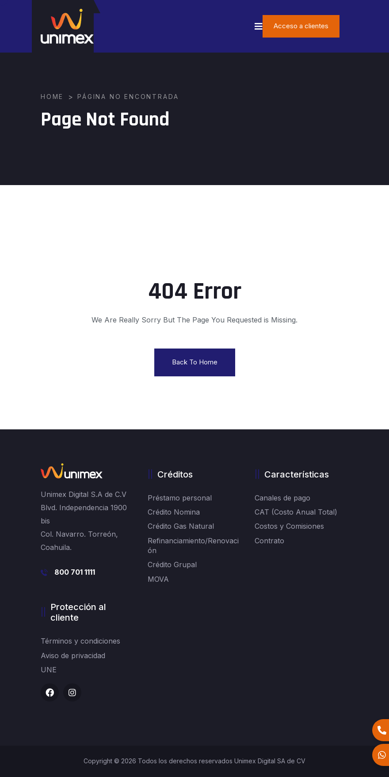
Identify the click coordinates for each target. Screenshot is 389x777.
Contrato (269, 540)
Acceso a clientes (301, 26)
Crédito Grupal (172, 564)
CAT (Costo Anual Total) (296, 512)
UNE (49, 669)
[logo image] (67, 26)
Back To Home (194, 362)
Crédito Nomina (174, 512)
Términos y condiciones (80, 641)
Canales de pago (282, 497)
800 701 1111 (74, 572)
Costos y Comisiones (289, 526)
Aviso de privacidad (73, 655)
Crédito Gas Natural (181, 526)
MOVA (158, 579)
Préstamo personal (180, 497)
